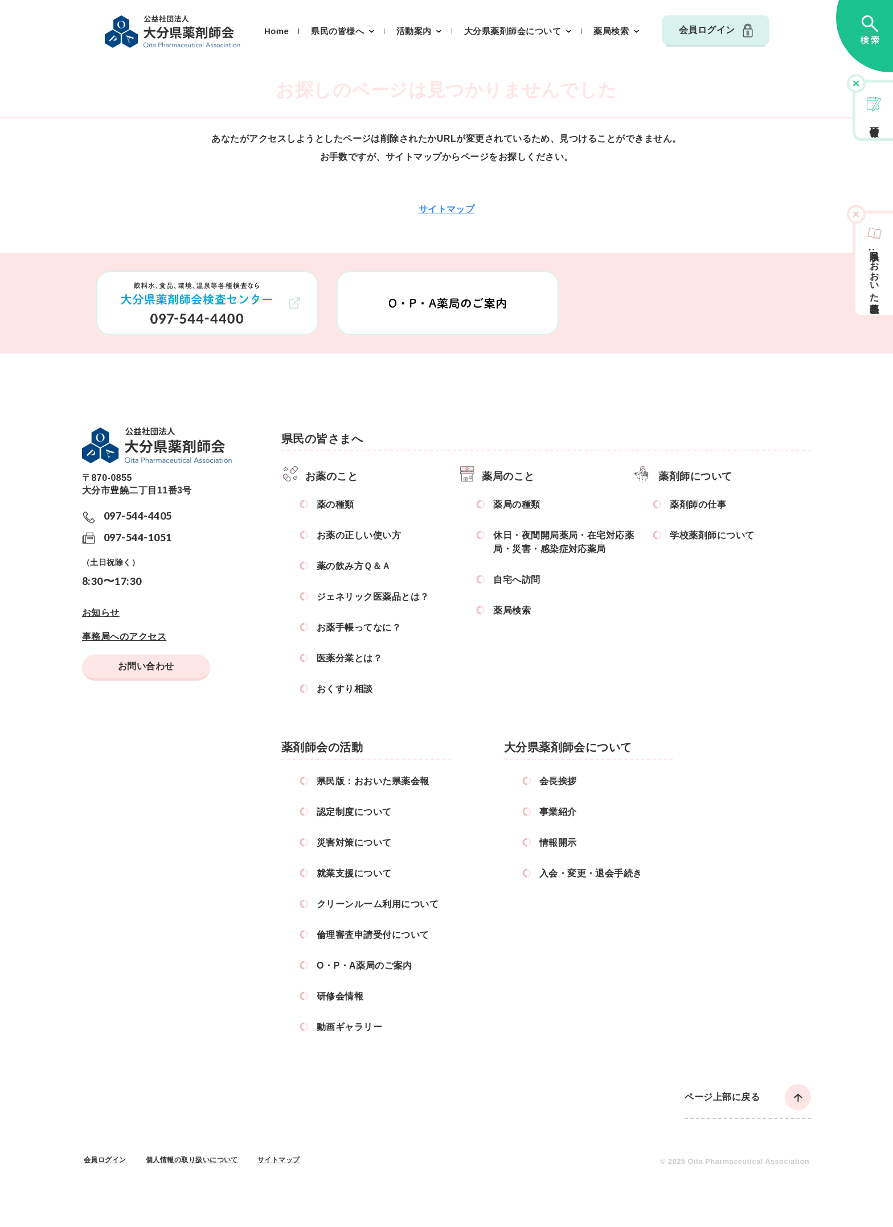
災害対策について (354, 842)
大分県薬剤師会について (512, 31)
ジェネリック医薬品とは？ (373, 597)
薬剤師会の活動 (322, 747)
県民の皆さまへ (322, 439)
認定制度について (354, 812)
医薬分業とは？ (349, 658)
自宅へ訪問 (516, 579)
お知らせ (101, 612)
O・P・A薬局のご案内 (364, 965)
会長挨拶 (558, 781)
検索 (864, 36)
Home (276, 31)
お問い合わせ (146, 666)
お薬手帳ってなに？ (359, 627)
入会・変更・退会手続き (590, 873)
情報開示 (558, 842)
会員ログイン (707, 30)
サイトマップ (447, 209)
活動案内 (414, 31)
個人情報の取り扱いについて (192, 1160)
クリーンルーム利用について (378, 904)
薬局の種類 (516, 504)
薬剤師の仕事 (698, 504)
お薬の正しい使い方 (359, 535)
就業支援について (354, 873)
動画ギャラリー (349, 1027)
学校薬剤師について (712, 535)
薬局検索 (611, 31)
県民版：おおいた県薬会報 (373, 781)
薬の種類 (335, 504)
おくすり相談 (345, 689)
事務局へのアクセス (124, 636)
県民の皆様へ (337, 31)
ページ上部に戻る (722, 1097)
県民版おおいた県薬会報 (874, 271)
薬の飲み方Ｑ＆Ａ (354, 566)
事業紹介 (558, 812)
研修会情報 (874, 120)
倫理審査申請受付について (373, 935)
